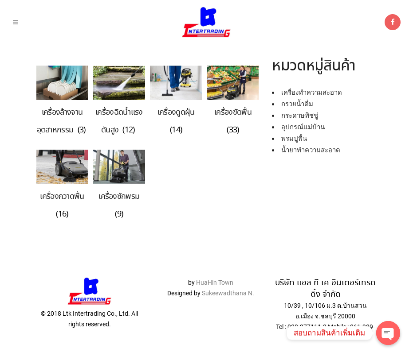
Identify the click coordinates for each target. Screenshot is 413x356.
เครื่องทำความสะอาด (311, 93)
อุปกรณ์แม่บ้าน (303, 127)
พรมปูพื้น (294, 139)
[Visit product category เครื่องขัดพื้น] (233, 116)
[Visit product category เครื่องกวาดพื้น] (62, 200)
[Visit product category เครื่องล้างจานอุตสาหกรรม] (62, 116)
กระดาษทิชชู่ (299, 116)
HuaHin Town (214, 282)
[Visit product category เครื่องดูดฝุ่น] (176, 116)
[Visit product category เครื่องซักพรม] (119, 200)
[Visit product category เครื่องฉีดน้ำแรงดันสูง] (119, 116)
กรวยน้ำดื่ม (297, 104)
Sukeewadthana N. (227, 293)
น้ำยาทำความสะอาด (310, 150)
